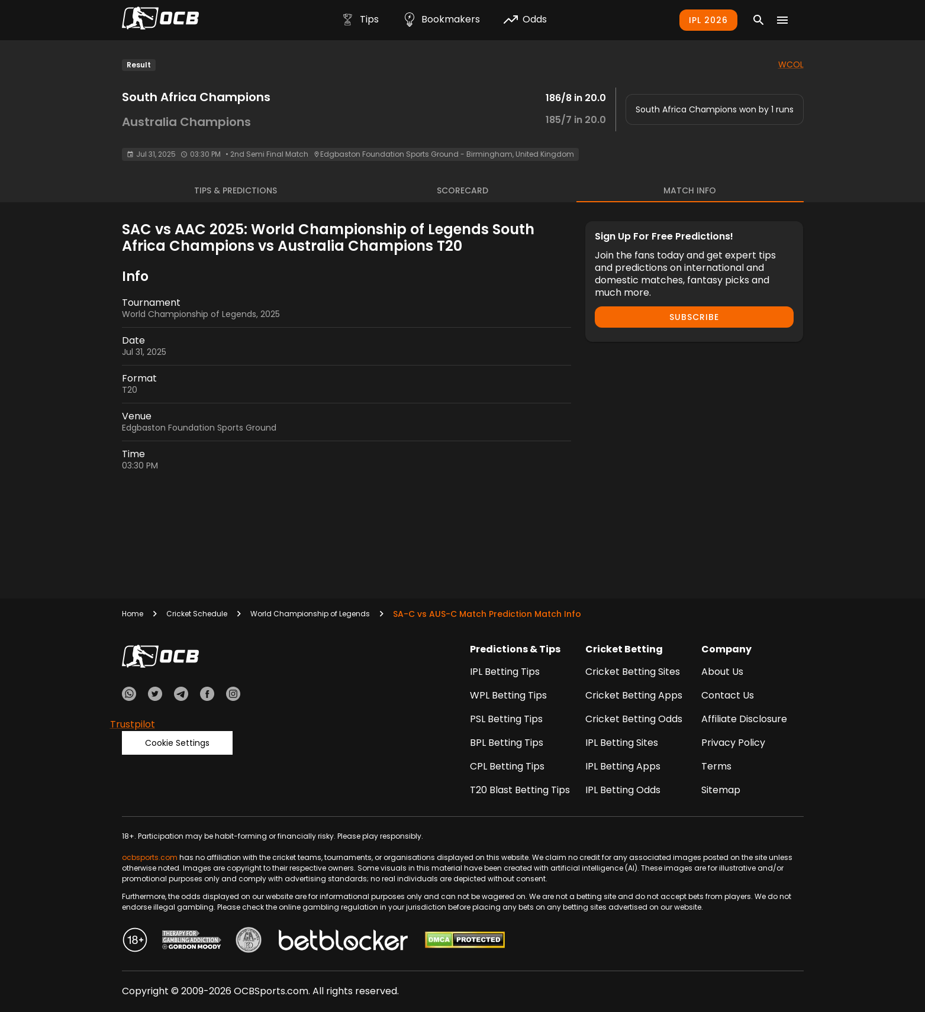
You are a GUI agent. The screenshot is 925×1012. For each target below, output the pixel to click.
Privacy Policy (733, 742)
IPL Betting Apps (622, 766)
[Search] (759, 20)
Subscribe (694, 317)
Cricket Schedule (196, 614)
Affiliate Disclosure (744, 719)
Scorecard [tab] (462, 190)
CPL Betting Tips (507, 766)
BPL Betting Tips (506, 742)
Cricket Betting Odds (633, 719)
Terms (716, 766)
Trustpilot (132, 724)
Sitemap (720, 790)
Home (132, 614)
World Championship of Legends (310, 614)
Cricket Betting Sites (632, 671)
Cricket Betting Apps (633, 695)
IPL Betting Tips (505, 671)
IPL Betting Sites (621, 742)
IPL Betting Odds (622, 790)
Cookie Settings (177, 743)
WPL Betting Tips (508, 695)
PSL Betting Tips (506, 719)
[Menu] (782, 20)
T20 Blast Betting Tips (520, 790)
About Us (722, 671)
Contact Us (727, 695)
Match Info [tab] (689, 190)
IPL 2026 (708, 20)
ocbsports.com (150, 857)
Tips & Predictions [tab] (235, 190)
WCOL (791, 64)
